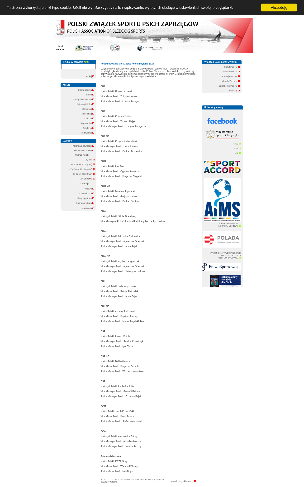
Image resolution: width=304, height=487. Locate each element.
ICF (238, 153)
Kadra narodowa (85, 203)
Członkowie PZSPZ (229, 86)
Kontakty (234, 90)
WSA (237, 148)
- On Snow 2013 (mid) (83, 174)
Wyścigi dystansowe (83, 99)
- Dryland (89, 160)
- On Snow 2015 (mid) (83, 164)
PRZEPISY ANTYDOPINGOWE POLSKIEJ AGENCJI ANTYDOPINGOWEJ (225, 255)
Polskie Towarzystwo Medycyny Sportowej (229, 224)
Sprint (90, 95)
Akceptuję (279, 7)
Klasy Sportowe (85, 198)
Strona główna (86, 90)
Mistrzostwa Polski (84, 150)
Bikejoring (88, 114)
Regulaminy (87, 123)
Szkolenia (88, 128)
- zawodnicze (86, 193)
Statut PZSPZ (232, 67)
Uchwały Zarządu (230, 81)
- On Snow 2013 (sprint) (82, 169)
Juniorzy (89, 118)
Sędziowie (88, 208)
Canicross (88, 109)
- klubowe (88, 189)
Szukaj (89, 76)
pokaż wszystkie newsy (183, 481)
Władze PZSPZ (231, 71)
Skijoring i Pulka (85, 104)
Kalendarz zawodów (83, 146)
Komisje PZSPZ (231, 76)
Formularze (87, 133)
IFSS (237, 143)
